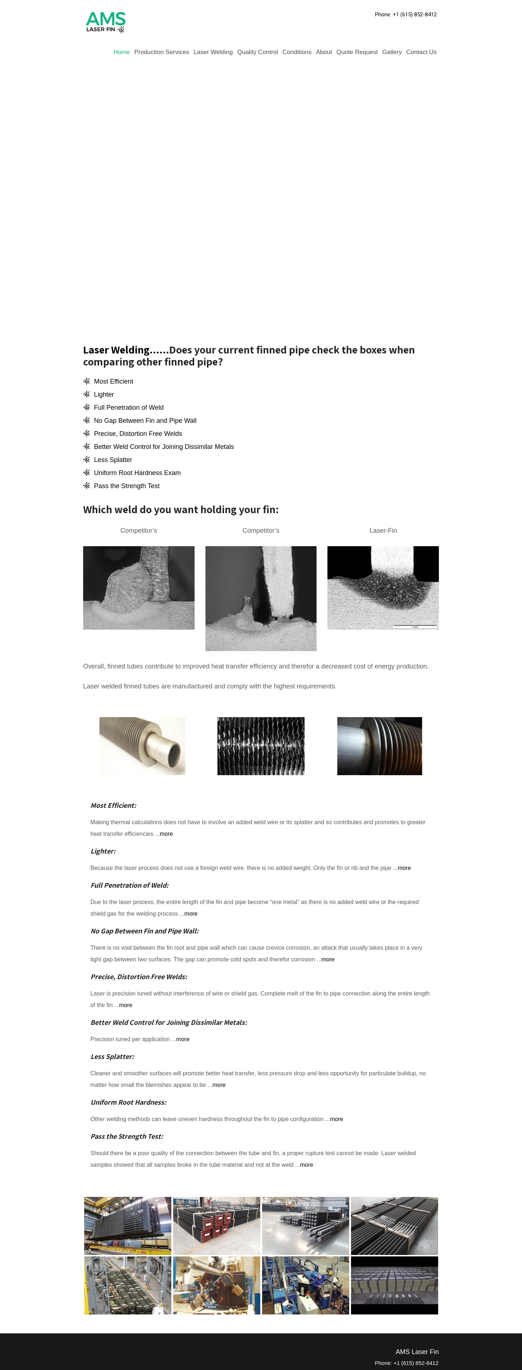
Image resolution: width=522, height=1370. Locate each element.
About (324, 52)
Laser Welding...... (126, 349)
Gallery (392, 52)
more (166, 834)
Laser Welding (213, 52)
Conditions (296, 52)
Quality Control (257, 52)
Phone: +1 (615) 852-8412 (406, 14)
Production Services (161, 52)
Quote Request (357, 52)
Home (122, 52)
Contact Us (421, 52)
